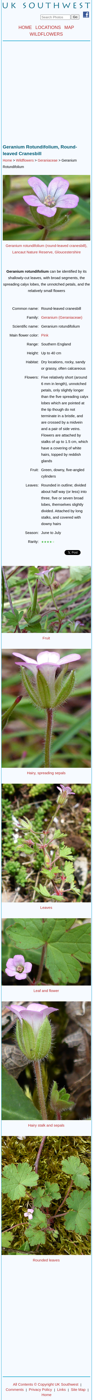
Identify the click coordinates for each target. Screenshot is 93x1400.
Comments (15, 1389)
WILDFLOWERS (46, 34)
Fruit (46, 638)
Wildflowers (25, 160)
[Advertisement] (46, 94)
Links (61, 1389)
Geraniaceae (48, 160)
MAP (69, 27)
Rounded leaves (46, 1260)
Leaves (46, 907)
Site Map (78, 1389)
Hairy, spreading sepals (46, 773)
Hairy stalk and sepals (46, 1125)
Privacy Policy (40, 1389)
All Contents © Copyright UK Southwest (45, 1384)
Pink (44, 335)
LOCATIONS (48, 27)
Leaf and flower (46, 991)
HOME (25, 27)
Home (7, 160)
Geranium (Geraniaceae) (61, 317)
